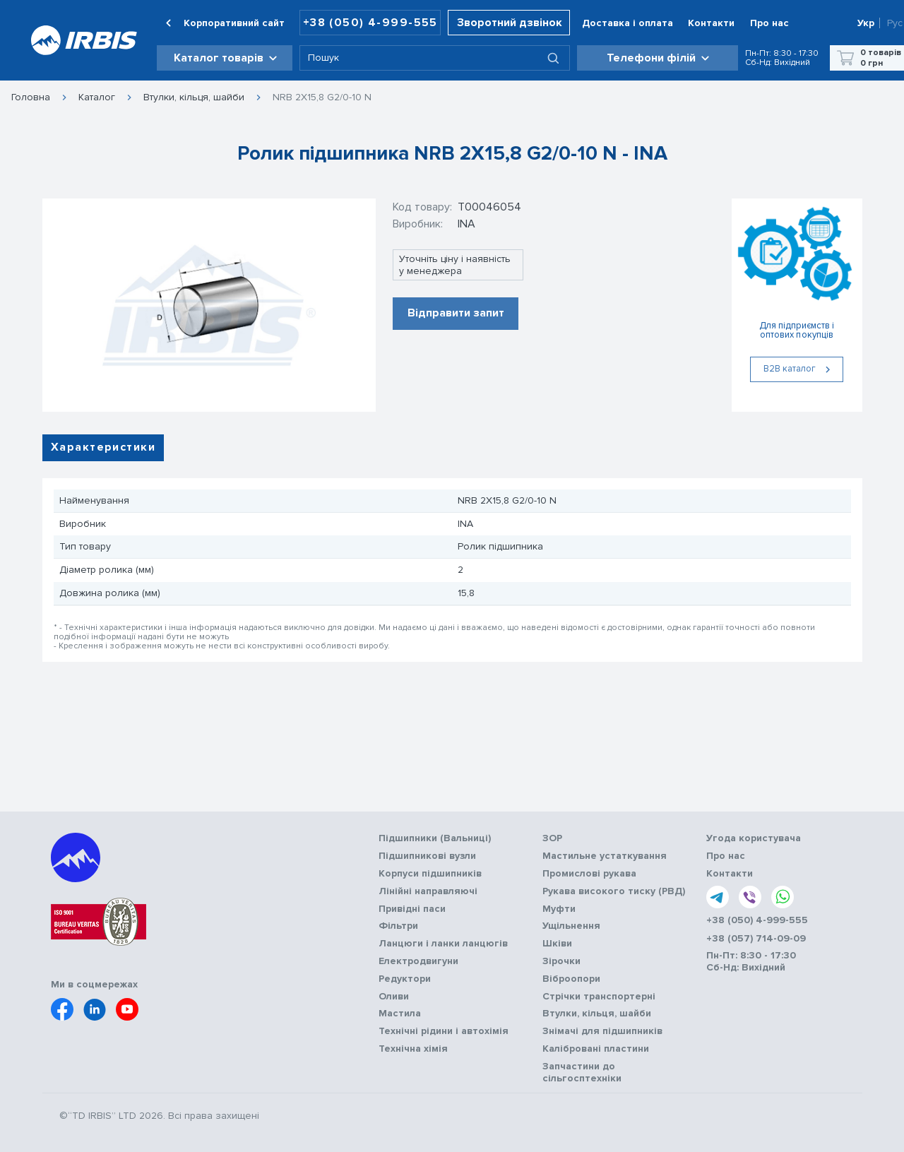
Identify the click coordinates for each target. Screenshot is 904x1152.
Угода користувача (753, 838)
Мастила (400, 1013)
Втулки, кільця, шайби (193, 97)
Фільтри (398, 926)
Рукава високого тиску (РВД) (613, 891)
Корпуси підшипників (430, 873)
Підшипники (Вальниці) (435, 838)
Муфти (559, 909)
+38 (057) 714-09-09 (756, 938)
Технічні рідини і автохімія (444, 1031)
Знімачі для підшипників (602, 1031)
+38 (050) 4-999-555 (370, 23)
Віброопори (571, 979)
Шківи (557, 943)
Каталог (96, 97)
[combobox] (434, 58)
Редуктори (405, 979)
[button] (224, 58)
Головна (30, 97)
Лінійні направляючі (428, 891)
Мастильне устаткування (604, 856)
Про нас (725, 856)
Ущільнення (571, 926)
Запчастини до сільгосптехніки (582, 1072)
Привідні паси (412, 909)
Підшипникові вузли (427, 856)
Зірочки (561, 961)
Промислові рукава (589, 873)
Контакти (729, 873)
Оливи (394, 996)
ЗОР (552, 838)
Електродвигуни (418, 961)
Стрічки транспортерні (598, 996)
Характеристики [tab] (103, 447)
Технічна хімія (413, 1049)
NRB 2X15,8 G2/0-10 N (322, 97)
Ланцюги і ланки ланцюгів (443, 943)
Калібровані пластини (595, 1049)
